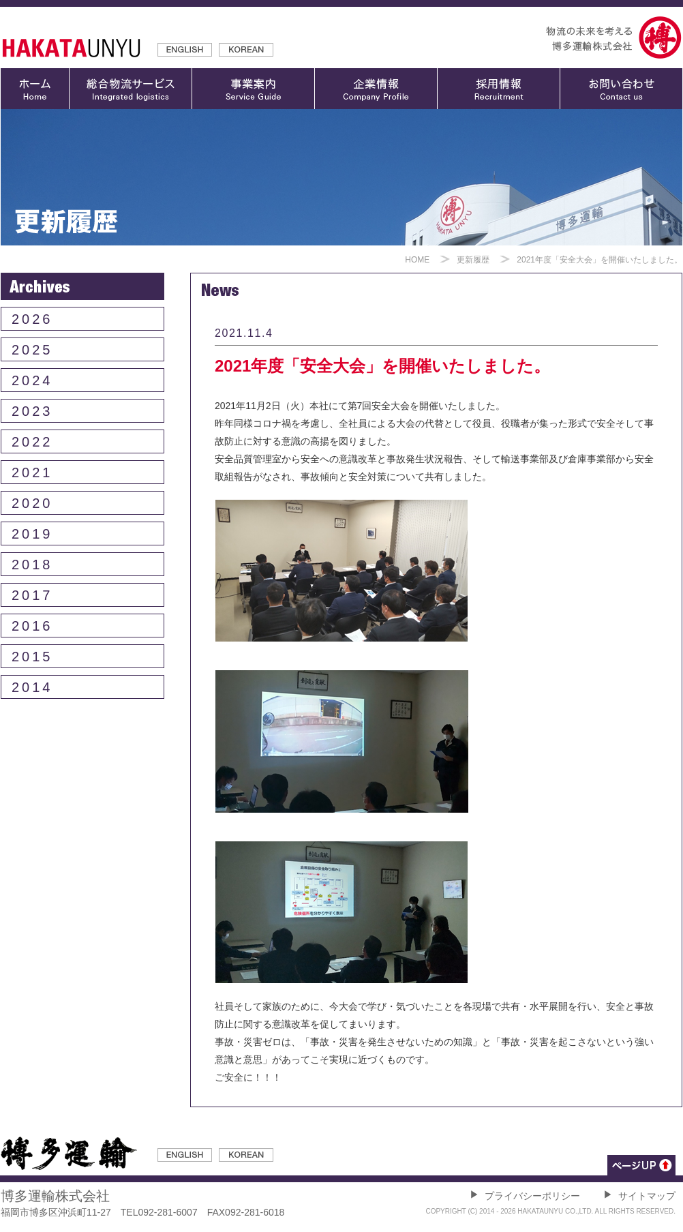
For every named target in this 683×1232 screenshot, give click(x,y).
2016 (32, 625)
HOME (417, 260)
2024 (32, 380)
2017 (32, 595)
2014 (32, 687)
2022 (32, 441)
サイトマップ (639, 1195)
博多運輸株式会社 (55, 1195)
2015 (32, 656)
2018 (32, 564)
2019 (32, 533)
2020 (32, 503)
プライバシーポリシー (525, 1195)
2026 (32, 319)
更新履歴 (473, 260)
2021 (32, 472)
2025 (32, 349)
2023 (32, 411)
